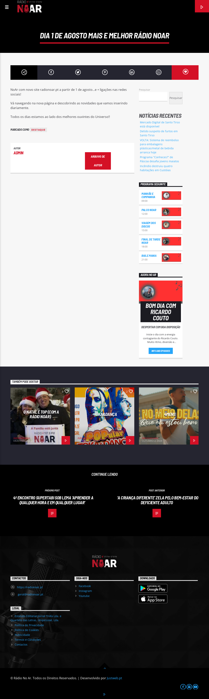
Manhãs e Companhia (148, 195)
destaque (38, 129)
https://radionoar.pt (30, 587)
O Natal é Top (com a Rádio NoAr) (41, 414)
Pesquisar (144, 89)
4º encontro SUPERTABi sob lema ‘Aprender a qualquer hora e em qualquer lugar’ (53, 500)
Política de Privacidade (29, 625)
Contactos (21, 644)
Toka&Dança (105, 414)
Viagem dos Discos (148, 224)
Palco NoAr (148, 210)
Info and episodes (161, 350)
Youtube (84, 596)
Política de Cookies (27, 630)
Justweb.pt (114, 678)
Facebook (85, 586)
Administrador (21, 438)
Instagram (85, 591)
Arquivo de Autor (98, 161)
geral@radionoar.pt (30, 594)
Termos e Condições (28, 639)
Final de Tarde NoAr (150, 241)
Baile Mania (148, 255)
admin (18, 152)
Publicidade (22, 635)
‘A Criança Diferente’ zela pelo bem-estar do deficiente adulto (157, 500)
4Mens (170, 414)
